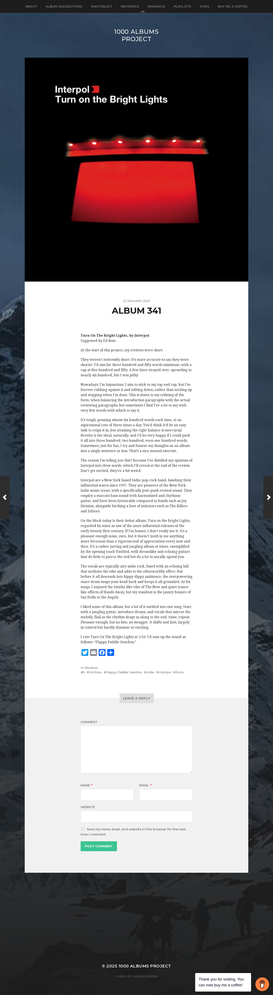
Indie (150, 672)
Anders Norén (145, 976)
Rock (180, 672)
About (31, 6)
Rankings (156, 6)
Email (145, 785)
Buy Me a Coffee (233, 6)
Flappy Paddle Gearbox (124, 672)
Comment (89, 722)
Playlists (182, 6)
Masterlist (101, 6)
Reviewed (130, 6)
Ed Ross (95, 672)
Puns (204, 6)
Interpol (165, 672)
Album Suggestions (64, 6)
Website (88, 807)
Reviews (91, 668)
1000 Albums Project (136, 35)
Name (86, 785)
